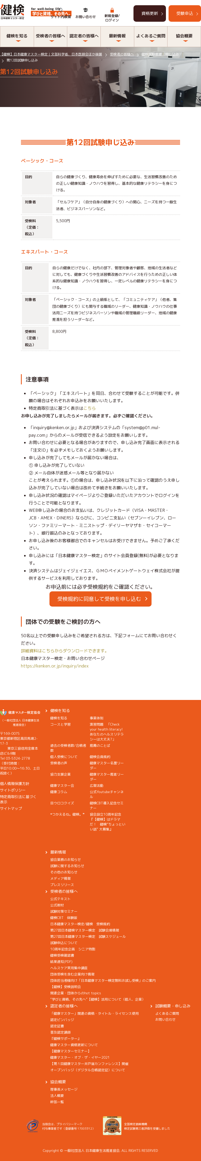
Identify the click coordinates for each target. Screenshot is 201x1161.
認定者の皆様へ (84, 36)
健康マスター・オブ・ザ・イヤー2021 (80, 1057)
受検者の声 (58, 763)
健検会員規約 (100, 756)
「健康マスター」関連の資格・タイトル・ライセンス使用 (94, 1013)
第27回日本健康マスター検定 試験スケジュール (88, 936)
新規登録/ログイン (112, 18)
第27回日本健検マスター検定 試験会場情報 (84, 930)
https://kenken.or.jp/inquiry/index (55, 666)
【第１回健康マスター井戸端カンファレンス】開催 (89, 1063)
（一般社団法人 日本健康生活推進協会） (20, 720)
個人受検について (63, 756)
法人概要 (57, 1095)
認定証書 (57, 1026)
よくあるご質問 (150, 36)
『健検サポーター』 (65, 1038)
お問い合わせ (85, 16)
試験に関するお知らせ (67, 865)
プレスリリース (62, 884)
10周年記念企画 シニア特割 (72, 949)
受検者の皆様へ (50, 36)
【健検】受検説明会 (65, 986)
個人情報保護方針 (14, 783)
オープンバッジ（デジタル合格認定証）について (87, 1070)
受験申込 (184, 13)
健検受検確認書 (62, 955)
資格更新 (149, 13)
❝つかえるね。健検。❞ (67, 814)
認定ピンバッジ (62, 1019)
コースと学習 (60, 724)
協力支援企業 (60, 774)
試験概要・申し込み (173, 1006)
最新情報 (117, 36)
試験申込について (63, 942)
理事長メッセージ (63, 1089)
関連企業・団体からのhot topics (75, 993)
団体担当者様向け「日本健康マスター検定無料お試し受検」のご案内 (103, 980)
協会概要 (184, 36)
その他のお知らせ (63, 872)
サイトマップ (11, 808)
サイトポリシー (13, 790)
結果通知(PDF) (61, 961)
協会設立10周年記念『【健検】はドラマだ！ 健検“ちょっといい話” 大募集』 (107, 822)
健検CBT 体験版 (63, 917)
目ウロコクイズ (62, 803)
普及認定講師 (60, 1032)
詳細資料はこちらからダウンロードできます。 (65, 651)
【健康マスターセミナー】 (70, 1051)
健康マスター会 (62, 785)
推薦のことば (100, 745)
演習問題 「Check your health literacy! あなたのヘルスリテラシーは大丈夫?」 (108, 732)
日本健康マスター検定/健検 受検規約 (80, 924)
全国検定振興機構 (135, 1124)
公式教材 (57, 905)
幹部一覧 (57, 1102)
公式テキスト (60, 898)
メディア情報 (60, 878)
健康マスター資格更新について (74, 1044)
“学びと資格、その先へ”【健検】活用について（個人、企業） (97, 999)
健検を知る (17, 36)
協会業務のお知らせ (65, 859)
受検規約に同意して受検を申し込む (99, 598)
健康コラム (58, 791)
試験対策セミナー (63, 911)
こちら (89, 408)
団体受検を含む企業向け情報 (72, 974)
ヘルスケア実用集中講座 (69, 968)
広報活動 (96, 785)
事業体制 (96, 718)
